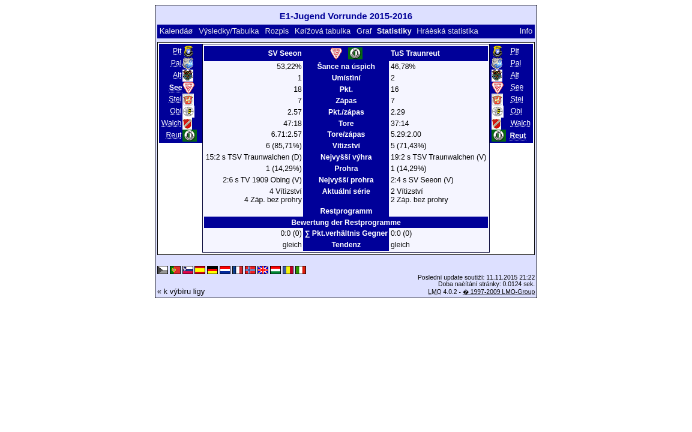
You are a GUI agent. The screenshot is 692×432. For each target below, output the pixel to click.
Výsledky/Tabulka (229, 30)
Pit (177, 51)
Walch (171, 123)
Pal (176, 63)
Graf (364, 30)
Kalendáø (176, 30)
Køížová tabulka (323, 30)
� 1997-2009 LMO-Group (499, 292)
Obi (175, 111)
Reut (174, 135)
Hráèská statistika (447, 30)
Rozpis (277, 30)
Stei (175, 99)
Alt (177, 75)
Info (526, 30)
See (517, 87)
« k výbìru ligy (181, 291)
